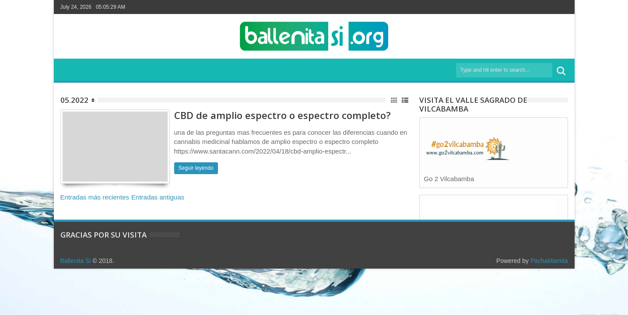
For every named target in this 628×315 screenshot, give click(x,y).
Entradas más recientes (95, 197)
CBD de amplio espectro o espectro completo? (282, 115)
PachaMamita (549, 260)
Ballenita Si (75, 260)
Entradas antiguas (157, 197)
